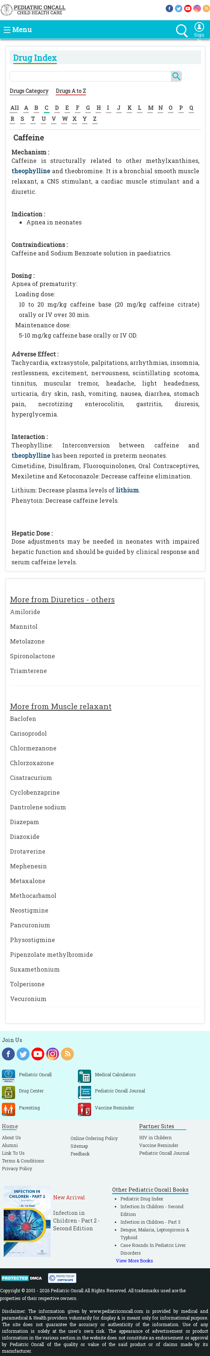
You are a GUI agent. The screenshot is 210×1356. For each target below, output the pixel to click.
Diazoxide (24, 836)
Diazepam (24, 822)
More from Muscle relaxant (60, 706)
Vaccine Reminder (158, 1145)
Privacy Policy (17, 1168)
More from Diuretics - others (62, 599)
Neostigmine (29, 910)
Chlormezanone (33, 748)
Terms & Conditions (23, 1161)
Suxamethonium (35, 969)
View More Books (134, 1260)
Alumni (10, 1145)
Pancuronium (30, 925)
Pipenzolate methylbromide (51, 954)
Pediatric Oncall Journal (164, 1153)
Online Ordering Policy (94, 1138)
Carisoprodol (28, 733)
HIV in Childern (155, 1137)
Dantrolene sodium (38, 807)
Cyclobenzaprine (35, 792)
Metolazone (27, 641)
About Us (11, 1137)
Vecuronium (28, 999)
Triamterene (28, 670)
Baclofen (23, 718)
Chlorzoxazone (32, 763)
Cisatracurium (31, 777)
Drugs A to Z (71, 90)
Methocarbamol (33, 895)
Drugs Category (29, 90)
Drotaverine (27, 851)
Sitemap (79, 1146)
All (14, 107)
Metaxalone (27, 881)
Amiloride (25, 612)
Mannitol (24, 626)
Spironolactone (32, 656)
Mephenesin (28, 866)
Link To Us (13, 1153)
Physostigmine (32, 940)
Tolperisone (27, 984)
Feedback (80, 1154)
